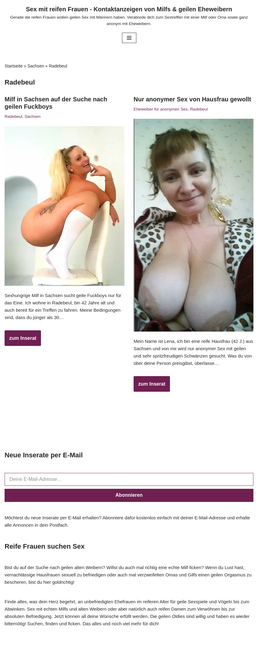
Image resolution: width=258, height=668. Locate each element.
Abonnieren (129, 497)
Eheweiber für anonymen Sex (162, 109)
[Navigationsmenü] (129, 38)
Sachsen (36, 66)
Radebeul (14, 116)
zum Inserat (20, 342)
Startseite (14, 66)
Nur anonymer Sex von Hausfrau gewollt (192, 99)
